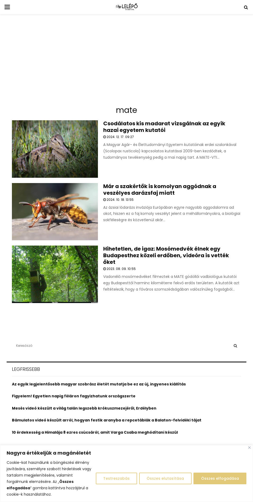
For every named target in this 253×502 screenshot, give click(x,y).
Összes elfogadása (220, 478)
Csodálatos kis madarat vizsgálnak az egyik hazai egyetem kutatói (164, 127)
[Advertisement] (126, 62)
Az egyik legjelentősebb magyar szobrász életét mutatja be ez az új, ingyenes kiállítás (99, 384)
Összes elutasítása (164, 478)
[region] (126, 473)
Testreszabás (115, 478)
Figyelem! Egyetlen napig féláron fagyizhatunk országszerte (73, 396)
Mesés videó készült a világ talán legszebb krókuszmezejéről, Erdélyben (84, 408)
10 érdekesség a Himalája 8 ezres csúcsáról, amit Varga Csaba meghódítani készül (95, 432)
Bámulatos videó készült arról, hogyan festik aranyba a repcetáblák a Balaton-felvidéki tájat (106, 420)
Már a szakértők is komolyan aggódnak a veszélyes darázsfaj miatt (159, 190)
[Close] (249, 447)
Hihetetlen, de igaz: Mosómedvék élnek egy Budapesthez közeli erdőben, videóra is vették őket (166, 255)
